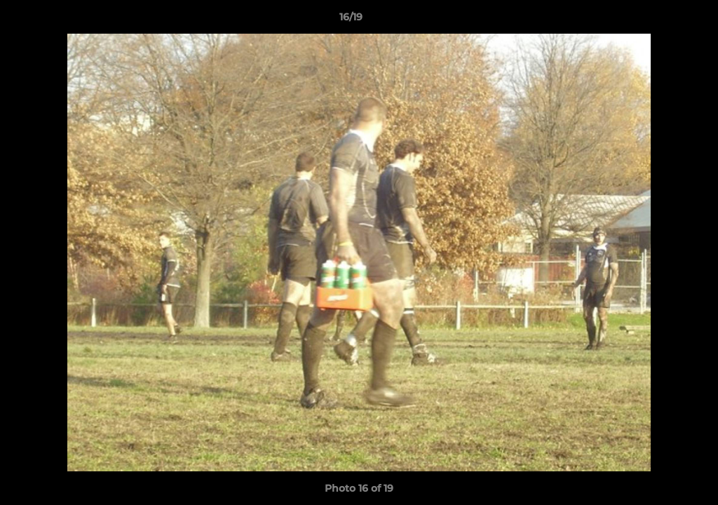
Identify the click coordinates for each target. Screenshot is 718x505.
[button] (659, 20)
